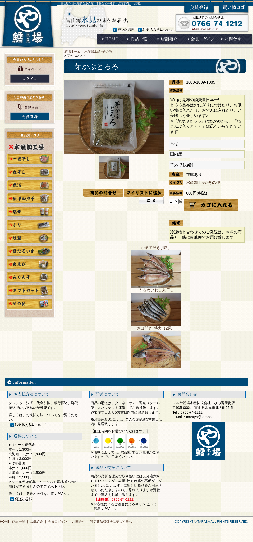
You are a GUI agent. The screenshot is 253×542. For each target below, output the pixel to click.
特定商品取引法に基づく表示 (110, 521)
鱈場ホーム (72, 51)
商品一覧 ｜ (20, 521)
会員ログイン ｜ (59, 521)
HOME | (5, 521)
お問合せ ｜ (80, 521)
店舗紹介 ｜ (38, 521)
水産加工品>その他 (98, 51)
